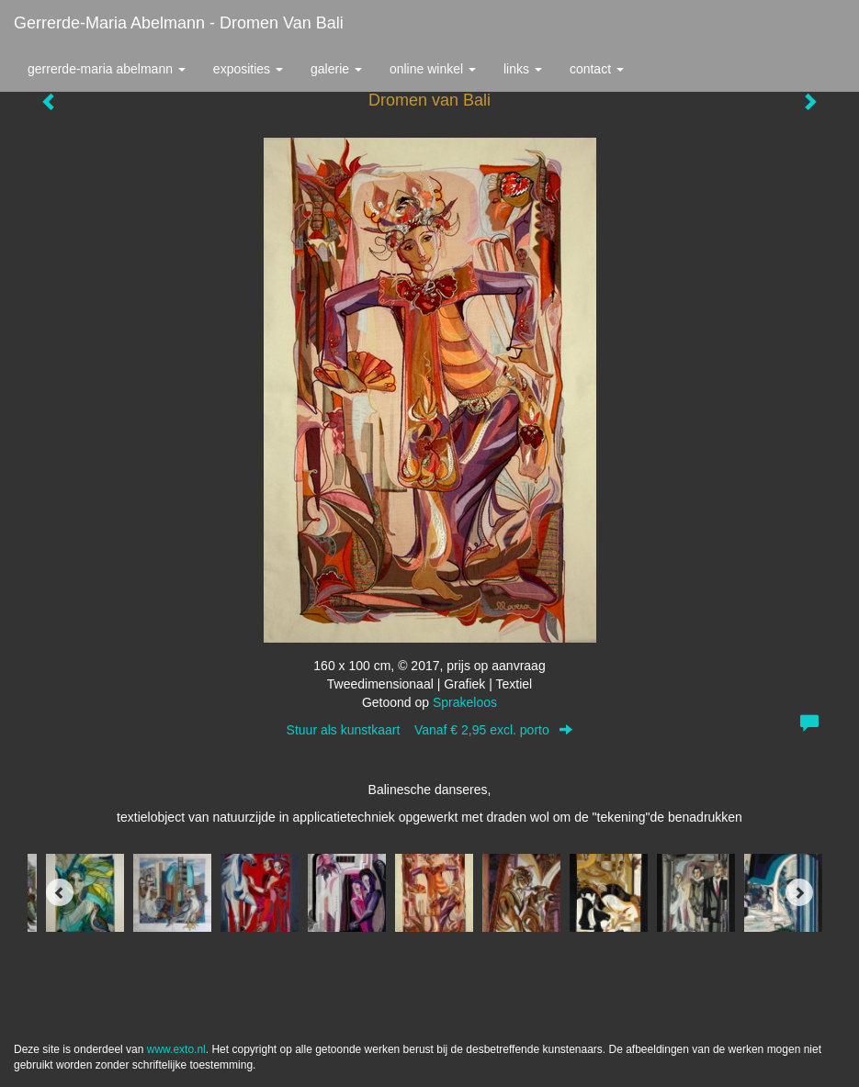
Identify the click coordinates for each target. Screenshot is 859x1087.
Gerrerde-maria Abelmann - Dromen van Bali (179, 23)
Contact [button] (597, 69)
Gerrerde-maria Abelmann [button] (107, 69)
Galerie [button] (336, 69)
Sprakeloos (465, 702)
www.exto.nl (176, 1049)
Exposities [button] (248, 69)
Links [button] (522, 69)
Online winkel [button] (433, 69)
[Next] (799, 892)
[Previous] (59, 892)
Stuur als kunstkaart (430, 730)
